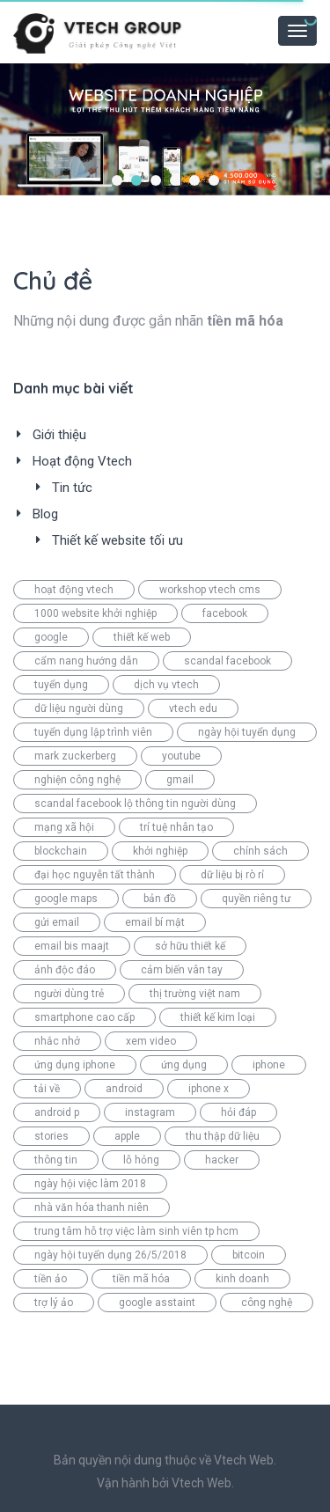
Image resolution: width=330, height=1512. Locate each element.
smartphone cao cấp (84, 1017)
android (124, 1089)
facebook (224, 613)
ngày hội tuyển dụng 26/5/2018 (110, 1255)
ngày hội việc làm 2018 (90, 1184)
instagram (150, 1112)
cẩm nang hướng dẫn (86, 661)
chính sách (260, 851)
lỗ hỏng (141, 1160)
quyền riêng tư (256, 898)
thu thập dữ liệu (223, 1136)
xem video (151, 1041)
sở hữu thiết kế (190, 946)
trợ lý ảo (53, 1302)
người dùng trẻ (69, 993)
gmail (180, 780)
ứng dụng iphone (74, 1065)
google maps (66, 898)
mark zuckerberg (75, 756)
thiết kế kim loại (217, 1017)
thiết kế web (142, 637)
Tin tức (72, 487)
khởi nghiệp (160, 851)
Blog (45, 514)
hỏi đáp (238, 1112)
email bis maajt (71, 946)
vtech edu (193, 708)
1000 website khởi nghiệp (95, 613)
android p (56, 1112)
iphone (269, 1065)
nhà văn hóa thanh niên (91, 1207)
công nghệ (266, 1302)
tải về (47, 1089)
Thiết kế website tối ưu (117, 540)
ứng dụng (184, 1065)
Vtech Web (201, 1483)
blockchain (60, 851)
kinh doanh (242, 1279)
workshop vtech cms (209, 590)
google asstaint (157, 1302)
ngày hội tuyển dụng (247, 732)
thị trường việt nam (195, 993)
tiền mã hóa (141, 1279)
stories (51, 1136)
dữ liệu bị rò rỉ (232, 875)
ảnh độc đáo (64, 970)
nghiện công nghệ (77, 780)
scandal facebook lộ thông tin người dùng (135, 803)
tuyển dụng (61, 685)
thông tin (55, 1160)
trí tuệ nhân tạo (176, 827)
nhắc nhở (57, 1041)
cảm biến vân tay (182, 970)
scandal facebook (227, 661)
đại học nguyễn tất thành (94, 875)
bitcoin (248, 1255)
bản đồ (159, 898)
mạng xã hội (64, 827)
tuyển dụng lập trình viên (93, 732)
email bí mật (155, 922)
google (51, 637)
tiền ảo (50, 1279)
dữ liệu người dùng (78, 708)
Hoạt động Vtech (82, 461)
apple (127, 1136)
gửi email (56, 922)
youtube (181, 756)
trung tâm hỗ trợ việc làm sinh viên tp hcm (136, 1231)
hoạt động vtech (74, 590)
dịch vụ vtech (166, 685)
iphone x (208, 1089)
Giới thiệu (59, 435)
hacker (221, 1160)
